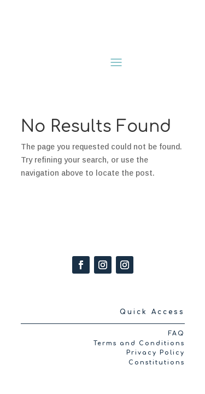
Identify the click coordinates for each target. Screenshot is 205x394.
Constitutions (156, 362)
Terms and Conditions (139, 343)
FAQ (176, 333)
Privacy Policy (155, 352)
